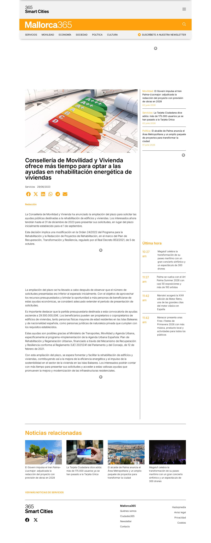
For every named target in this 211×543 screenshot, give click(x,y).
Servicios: (147, 112)
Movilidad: (148, 91)
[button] (28, 194)
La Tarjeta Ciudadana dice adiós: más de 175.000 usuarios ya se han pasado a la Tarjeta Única (84, 471)
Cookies (181, 522)
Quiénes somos (128, 510)
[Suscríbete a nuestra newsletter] (139, 34)
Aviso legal (180, 512)
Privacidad (180, 517)
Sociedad (87, 34)
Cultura (121, 34)
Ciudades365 (127, 516)
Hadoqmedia (179, 507)
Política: (146, 130)
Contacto (125, 526)
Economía (68, 34)
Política (104, 34)
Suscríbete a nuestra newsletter (164, 34)
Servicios (31, 34)
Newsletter (126, 521)
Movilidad (49, 34)
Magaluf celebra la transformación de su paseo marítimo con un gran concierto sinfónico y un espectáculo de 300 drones (166, 474)
